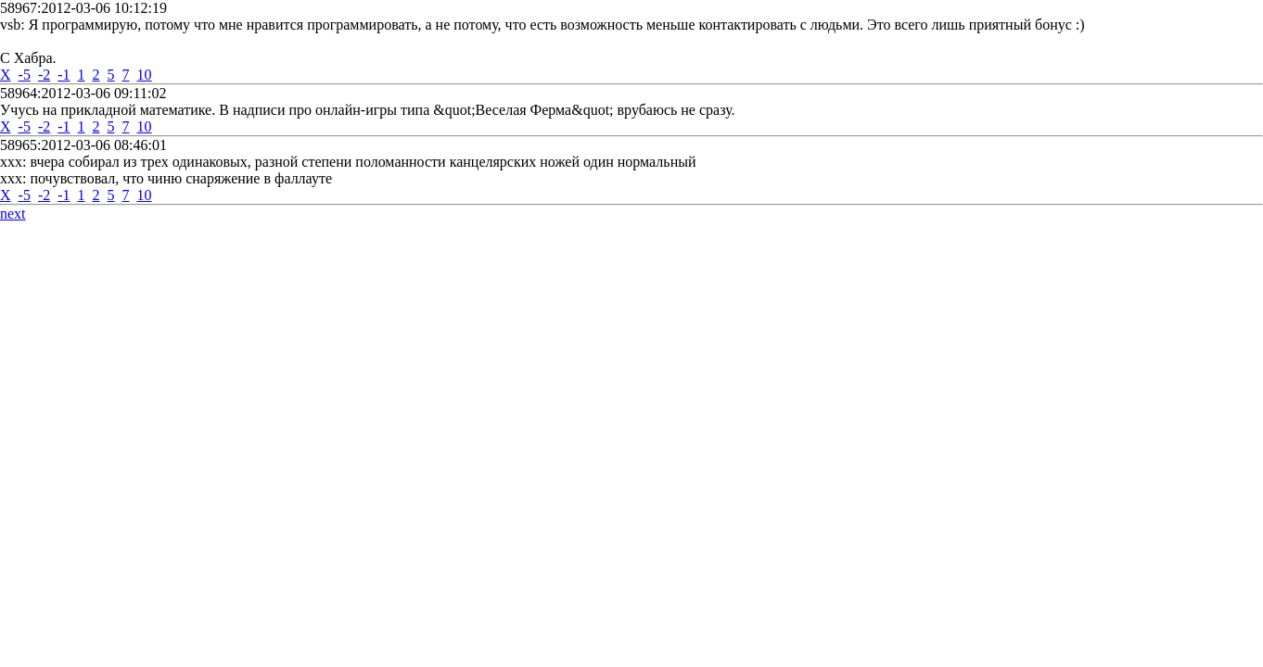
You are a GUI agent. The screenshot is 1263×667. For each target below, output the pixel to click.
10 (144, 74)
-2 (44, 74)
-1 (63, 74)
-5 (25, 74)
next (13, 213)
